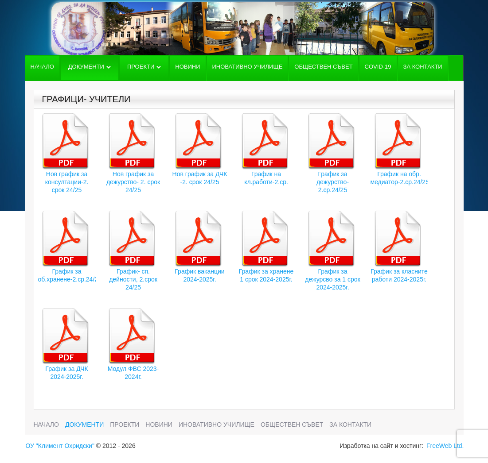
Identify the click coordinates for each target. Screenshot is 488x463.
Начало (42, 66)
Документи (89, 68)
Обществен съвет (323, 66)
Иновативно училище (247, 66)
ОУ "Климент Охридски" (60, 445)
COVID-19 (378, 66)
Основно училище (242, 28)
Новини (187, 66)
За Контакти (422, 66)
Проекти (144, 68)
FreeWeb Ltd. (445, 445)
